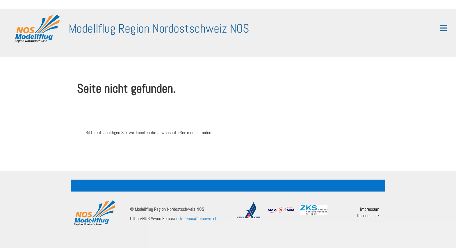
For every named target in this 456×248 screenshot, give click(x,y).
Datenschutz (368, 215)
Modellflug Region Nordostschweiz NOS (159, 28)
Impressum (369, 209)
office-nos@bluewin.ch (196, 218)
